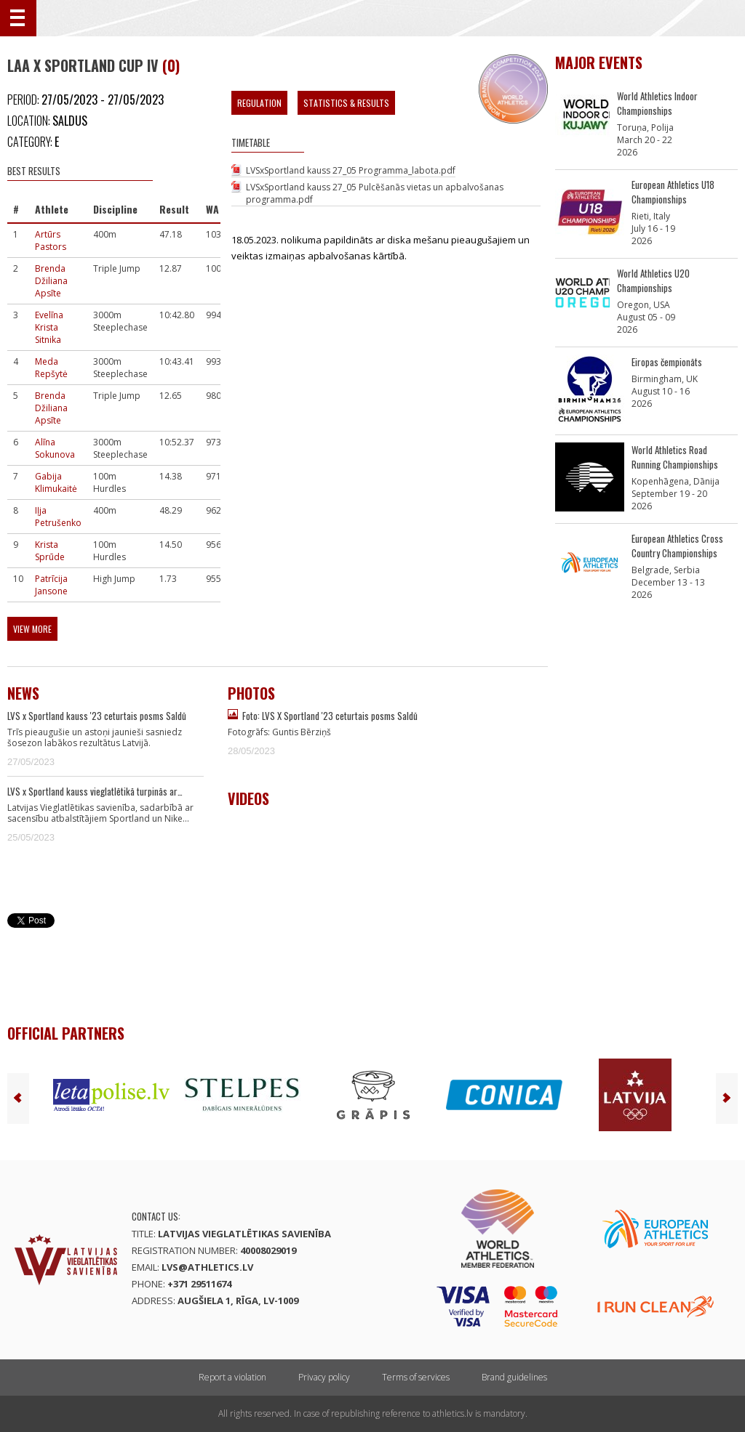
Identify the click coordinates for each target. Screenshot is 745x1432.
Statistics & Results (346, 103)
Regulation (259, 103)
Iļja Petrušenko (58, 516)
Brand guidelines (514, 1377)
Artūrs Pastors (50, 240)
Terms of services (416, 1377)
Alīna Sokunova (55, 448)
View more (32, 629)
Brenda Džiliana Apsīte (51, 280)
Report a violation (232, 1377)
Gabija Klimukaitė (56, 482)
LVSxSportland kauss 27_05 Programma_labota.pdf (350, 170)
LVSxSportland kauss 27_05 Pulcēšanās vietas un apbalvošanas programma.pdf (374, 193)
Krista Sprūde (50, 550)
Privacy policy (324, 1377)
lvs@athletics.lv (207, 1267)
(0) (171, 65)
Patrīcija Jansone (51, 585)
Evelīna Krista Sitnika (49, 327)
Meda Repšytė (51, 367)
